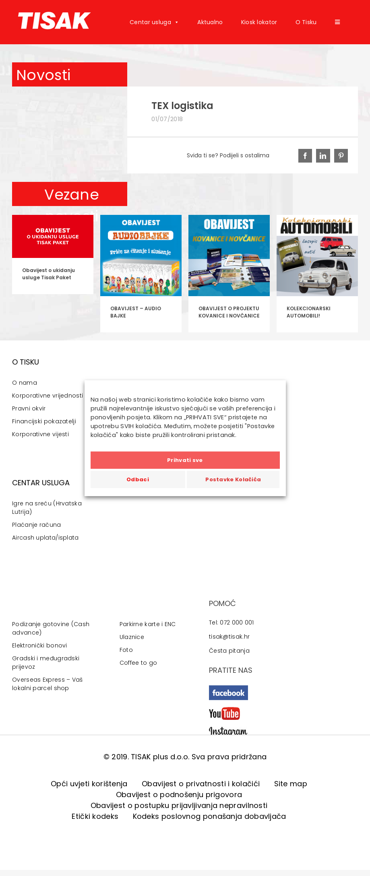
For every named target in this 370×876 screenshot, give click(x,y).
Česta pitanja (229, 651)
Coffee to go (138, 663)
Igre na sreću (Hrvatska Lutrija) (47, 507)
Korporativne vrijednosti (47, 396)
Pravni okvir (29, 408)
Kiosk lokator (259, 22)
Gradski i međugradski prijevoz (45, 662)
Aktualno (210, 22)
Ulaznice (132, 637)
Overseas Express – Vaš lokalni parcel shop (47, 684)
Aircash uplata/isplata (45, 538)
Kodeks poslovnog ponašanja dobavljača (209, 816)
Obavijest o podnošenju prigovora (179, 794)
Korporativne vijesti (40, 434)
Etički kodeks (95, 816)
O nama (24, 383)
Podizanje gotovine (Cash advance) (50, 628)
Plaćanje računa (36, 525)
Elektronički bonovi (39, 645)
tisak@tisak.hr (229, 637)
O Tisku (306, 22)
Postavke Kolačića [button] (233, 479)
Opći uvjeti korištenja (89, 784)
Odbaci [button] (137, 479)
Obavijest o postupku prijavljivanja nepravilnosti (179, 805)
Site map (290, 784)
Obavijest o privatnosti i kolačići (201, 784)
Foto (126, 650)
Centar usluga (154, 22)
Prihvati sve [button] (185, 460)
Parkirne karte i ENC (148, 624)
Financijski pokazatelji (44, 421)
